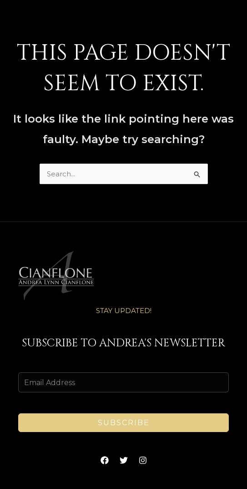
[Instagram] (143, 460)
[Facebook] (105, 460)
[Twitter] (124, 460)
